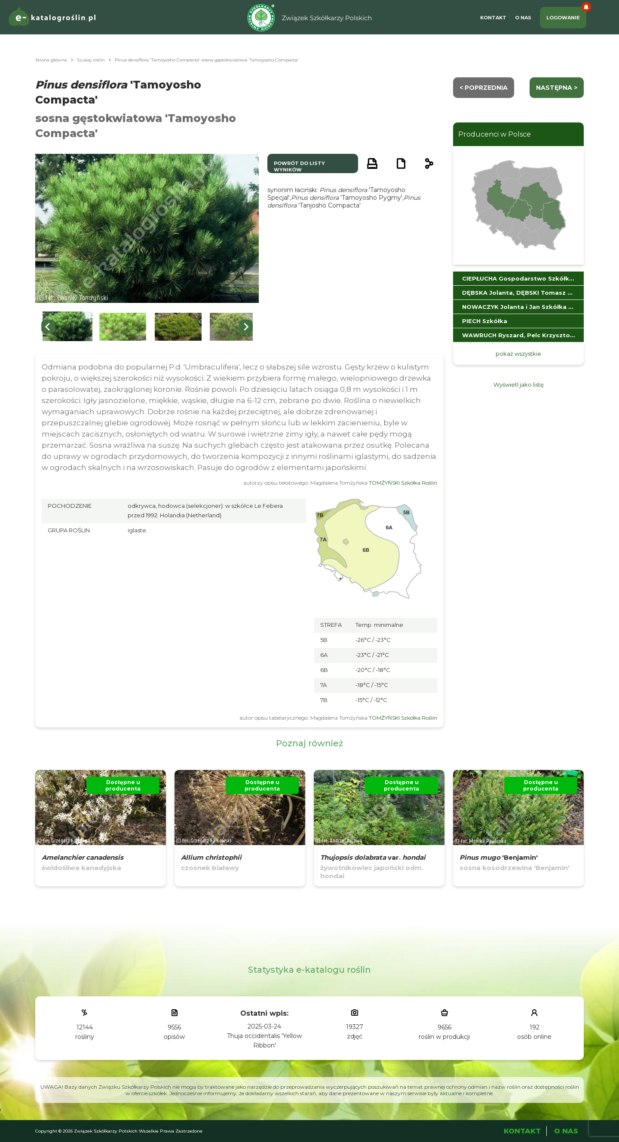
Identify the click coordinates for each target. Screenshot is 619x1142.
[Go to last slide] (48, 326)
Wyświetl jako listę (518, 384)
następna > (556, 88)
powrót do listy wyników (299, 166)
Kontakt (493, 18)
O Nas (523, 18)
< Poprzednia (484, 88)
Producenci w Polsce (494, 134)
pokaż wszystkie (518, 353)
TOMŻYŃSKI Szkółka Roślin (403, 482)
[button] (67, 326)
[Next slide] (246, 326)
